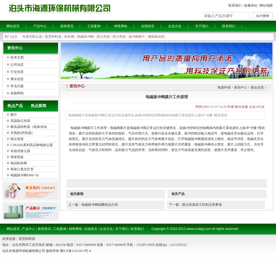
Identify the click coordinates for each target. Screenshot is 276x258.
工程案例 (93, 26)
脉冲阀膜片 (137, 37)
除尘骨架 (119, 37)
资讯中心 (240, 87)
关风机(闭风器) (21, 133)
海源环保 (224, 87)
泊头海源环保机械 (74, 10)
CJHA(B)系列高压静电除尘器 (31, 145)
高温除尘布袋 (20, 121)
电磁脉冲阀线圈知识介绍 (99, 205)
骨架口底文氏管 (22, 169)
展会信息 (257, 87)
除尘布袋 (103, 37)
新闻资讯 (66, 26)
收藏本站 (250, 5)
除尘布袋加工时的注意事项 (202, 205)
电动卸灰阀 (18, 163)
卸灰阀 (69, 37)
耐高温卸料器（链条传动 (28, 127)
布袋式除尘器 (32, 37)
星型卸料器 (53, 37)
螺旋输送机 (156, 37)
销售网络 (120, 26)
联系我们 (235, 5)
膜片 (13, 115)
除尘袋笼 (17, 139)
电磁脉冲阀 (85, 37)
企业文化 (174, 26)
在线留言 (147, 26)
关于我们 (201, 26)
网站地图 (266, 5)
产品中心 (40, 26)
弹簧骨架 (17, 157)
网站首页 (13, 26)
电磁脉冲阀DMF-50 (24, 175)
